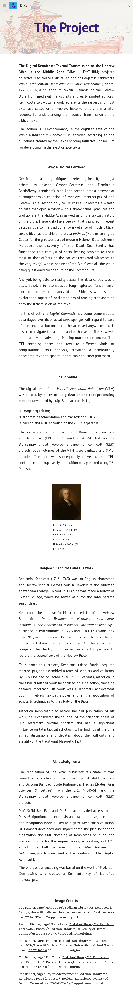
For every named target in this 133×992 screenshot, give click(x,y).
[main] (66, 27)
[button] (4, 5)
